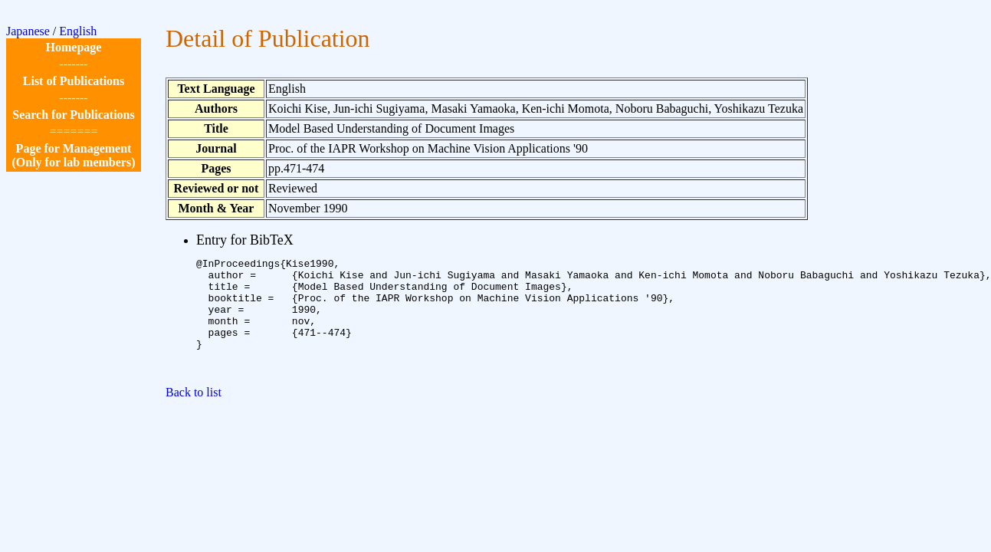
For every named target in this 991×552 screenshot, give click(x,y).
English (78, 31)
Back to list (193, 415)
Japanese (28, 31)
